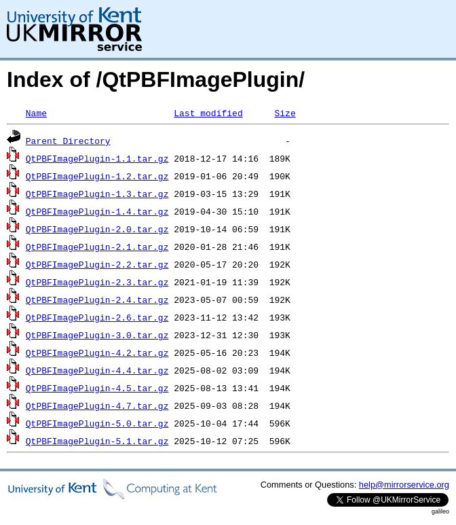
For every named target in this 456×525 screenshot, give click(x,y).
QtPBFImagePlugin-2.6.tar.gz (97, 317)
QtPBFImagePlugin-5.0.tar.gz (97, 423)
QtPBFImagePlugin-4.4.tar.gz (97, 370)
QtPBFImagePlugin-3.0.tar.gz (97, 335)
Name (36, 113)
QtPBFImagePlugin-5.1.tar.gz (97, 441)
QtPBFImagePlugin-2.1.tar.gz (97, 246)
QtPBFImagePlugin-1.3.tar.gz (97, 193)
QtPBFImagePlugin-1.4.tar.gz (97, 211)
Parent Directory (68, 140)
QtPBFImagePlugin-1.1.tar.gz (97, 158)
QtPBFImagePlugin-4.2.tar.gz (97, 352)
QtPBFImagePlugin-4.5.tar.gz (97, 388)
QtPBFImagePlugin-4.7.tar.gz (97, 405)
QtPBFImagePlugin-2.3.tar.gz (97, 282)
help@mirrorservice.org (404, 484)
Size (284, 113)
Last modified (208, 113)
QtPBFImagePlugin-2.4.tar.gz (97, 299)
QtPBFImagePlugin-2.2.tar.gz (97, 264)
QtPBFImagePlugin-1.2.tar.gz (97, 176)
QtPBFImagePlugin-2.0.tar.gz (97, 229)
